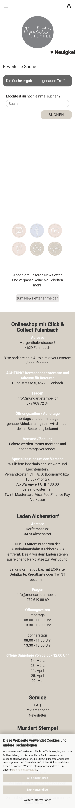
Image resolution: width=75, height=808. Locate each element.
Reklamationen (38, 710)
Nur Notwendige (37, 789)
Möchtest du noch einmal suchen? (33, 96)
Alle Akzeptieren (37, 777)
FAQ (37, 705)
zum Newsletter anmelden (37, 298)
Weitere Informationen (37, 800)
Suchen (56, 115)
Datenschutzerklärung (24, 769)
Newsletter (37, 715)
